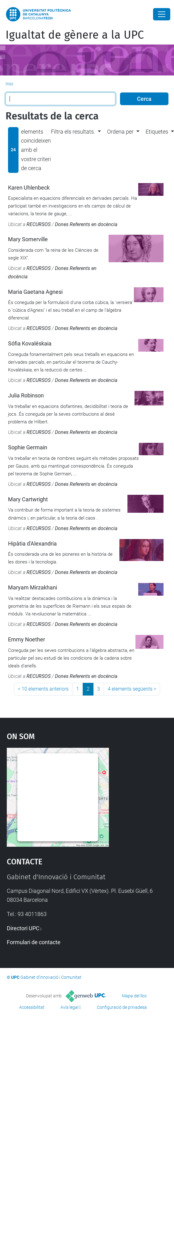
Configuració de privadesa (122, 1007)
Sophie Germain (27, 447)
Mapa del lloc (134, 995)
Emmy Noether (26, 639)
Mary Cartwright (28, 499)
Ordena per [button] (120, 131)
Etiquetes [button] (157, 131)
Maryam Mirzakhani (32, 587)
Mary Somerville (28, 239)
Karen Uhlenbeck (29, 187)
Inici (9, 83)
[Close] (161, 14)
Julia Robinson (26, 395)
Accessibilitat (31, 1007)
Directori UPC (23, 928)
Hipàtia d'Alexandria (32, 543)
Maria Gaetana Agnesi (35, 292)
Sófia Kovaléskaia (30, 343)
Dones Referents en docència (86, 224)
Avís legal (69, 1007)
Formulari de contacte (33, 942)
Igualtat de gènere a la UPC (75, 35)
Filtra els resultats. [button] (73, 131)
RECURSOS (39, 224)
